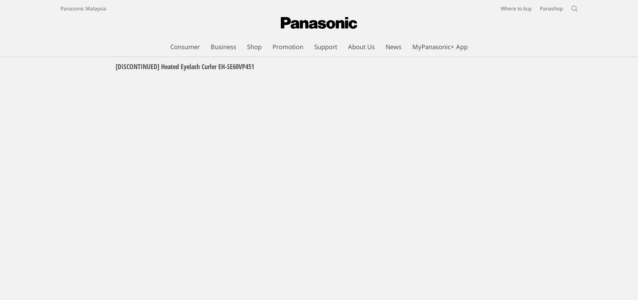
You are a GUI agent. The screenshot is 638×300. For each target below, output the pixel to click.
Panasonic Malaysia (83, 8)
